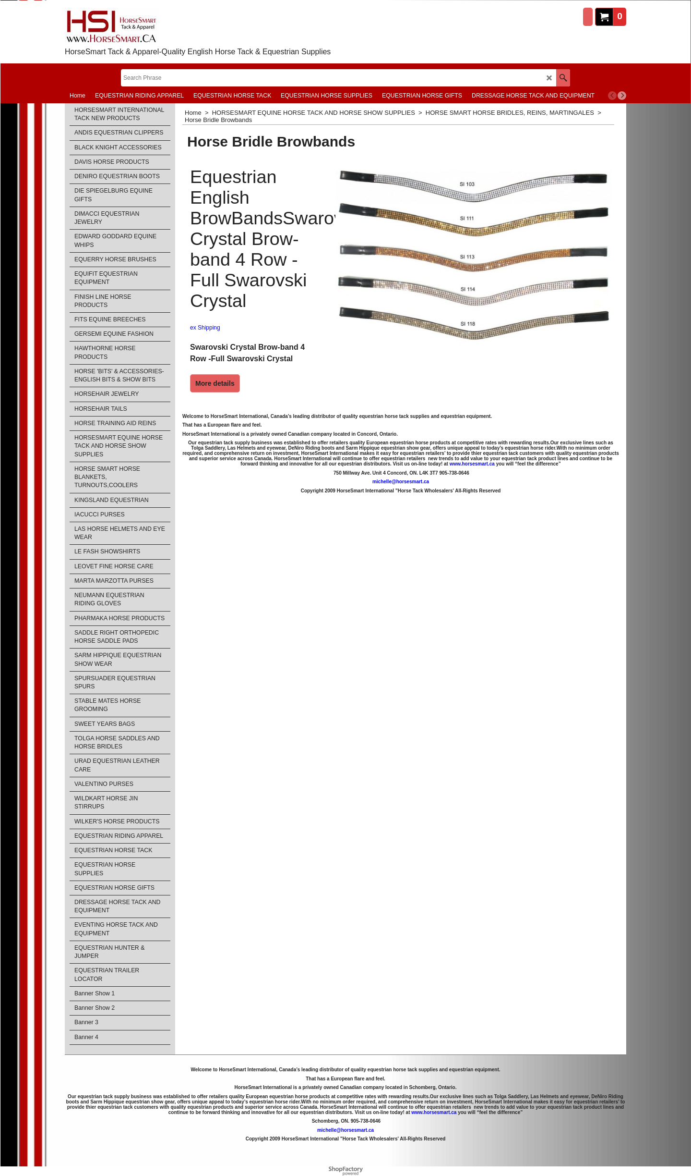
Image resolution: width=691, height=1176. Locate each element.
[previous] (612, 95)
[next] (622, 95)
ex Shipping (205, 327)
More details (215, 383)
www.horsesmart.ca (472, 463)
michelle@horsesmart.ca (400, 481)
